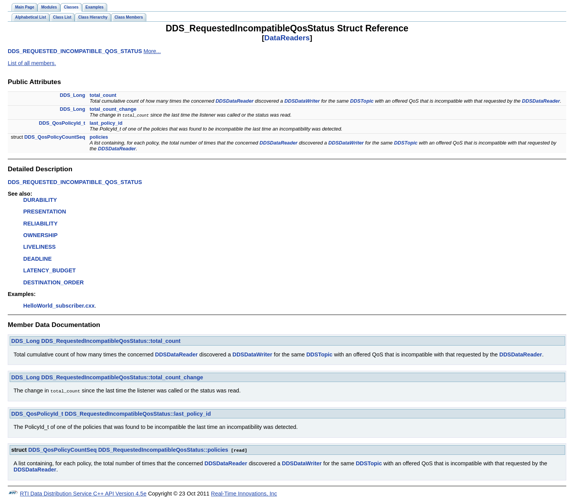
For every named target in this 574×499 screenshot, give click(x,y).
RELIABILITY (40, 223)
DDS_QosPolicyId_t (62, 123)
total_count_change (113, 109)
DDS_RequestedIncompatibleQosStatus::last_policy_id (138, 413)
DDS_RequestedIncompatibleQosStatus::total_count (111, 341)
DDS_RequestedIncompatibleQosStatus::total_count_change (122, 377)
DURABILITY (40, 200)
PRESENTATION (44, 211)
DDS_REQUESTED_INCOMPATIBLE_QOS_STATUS (75, 51)
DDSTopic (362, 101)
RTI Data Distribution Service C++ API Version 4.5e (83, 493)
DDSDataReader (235, 101)
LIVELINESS (39, 247)
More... (152, 51)
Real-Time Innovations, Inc (244, 493)
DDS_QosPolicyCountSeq (54, 137)
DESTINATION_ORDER (53, 282)
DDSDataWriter (302, 101)
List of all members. (32, 63)
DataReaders (287, 38)
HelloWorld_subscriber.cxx (59, 306)
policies (99, 137)
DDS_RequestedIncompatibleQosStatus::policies (163, 449)
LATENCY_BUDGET (49, 270)
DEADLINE (37, 259)
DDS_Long (72, 95)
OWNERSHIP (40, 235)
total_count (103, 95)
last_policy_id (106, 123)
